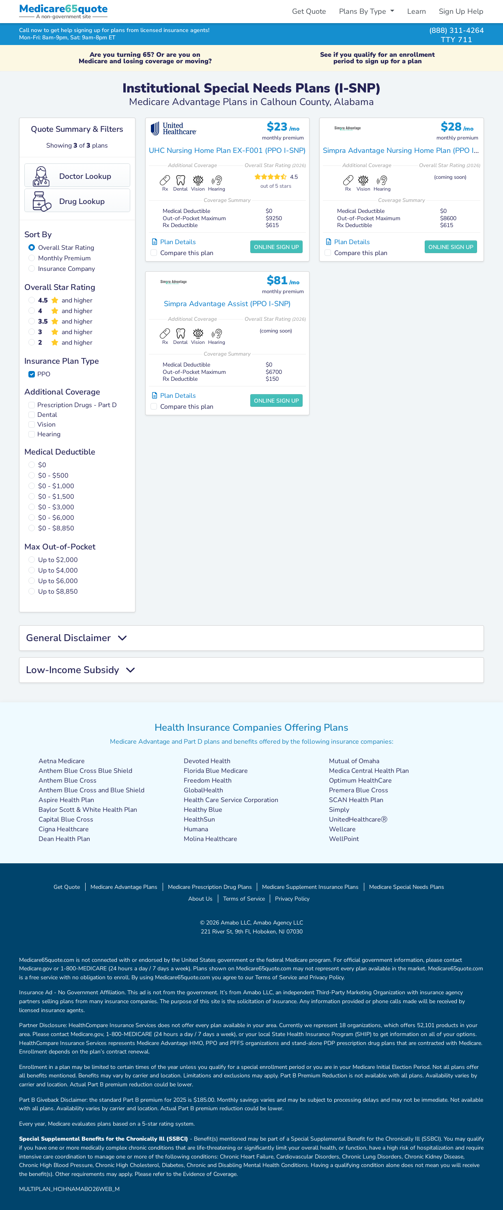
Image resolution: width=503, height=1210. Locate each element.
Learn (416, 11)
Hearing (48, 434)
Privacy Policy (292, 899)
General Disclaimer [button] (76, 638)
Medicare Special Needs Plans (406, 887)
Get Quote (309, 11)
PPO (43, 374)
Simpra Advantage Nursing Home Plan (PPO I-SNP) (408, 150)
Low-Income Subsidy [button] (80, 670)
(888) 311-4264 (456, 30)
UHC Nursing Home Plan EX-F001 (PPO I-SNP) (227, 150)
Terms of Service (244, 899)
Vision (46, 424)
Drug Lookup (69, 201)
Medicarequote (63, 9)
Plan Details (174, 242)
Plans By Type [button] (363, 11)
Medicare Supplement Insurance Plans (310, 887)
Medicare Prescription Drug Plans (210, 887)
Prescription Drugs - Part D (77, 405)
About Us (200, 899)
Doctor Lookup (72, 176)
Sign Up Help (461, 11)
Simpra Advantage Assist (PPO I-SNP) (227, 304)
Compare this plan (186, 253)
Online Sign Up (276, 247)
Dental (47, 414)
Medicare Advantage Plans (123, 887)
